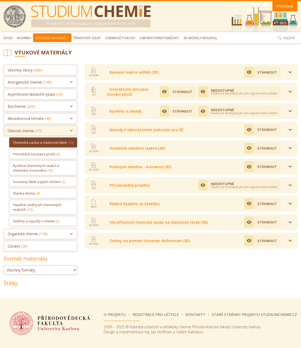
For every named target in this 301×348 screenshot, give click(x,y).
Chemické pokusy (120, 37)
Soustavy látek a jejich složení (39, 181)
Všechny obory (25, 70)
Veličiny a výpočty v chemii (36, 221)
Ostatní (18, 246)
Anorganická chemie (30, 82)
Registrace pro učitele (156, 314)
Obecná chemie (25, 130)
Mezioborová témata (29, 118)
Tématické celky (87, 37)
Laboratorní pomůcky (159, 37)
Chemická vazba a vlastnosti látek (43, 142)
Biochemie (21, 106)
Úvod (8, 37)
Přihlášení (284, 6)
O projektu (115, 314)
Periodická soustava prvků (36, 154)
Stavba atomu (26, 193)
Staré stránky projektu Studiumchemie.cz (254, 314)
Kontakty (195, 314)
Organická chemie (28, 233)
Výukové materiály (52, 37)
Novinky (24, 37)
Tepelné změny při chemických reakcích (37, 207)
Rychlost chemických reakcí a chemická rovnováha (36, 168)
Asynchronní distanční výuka (35, 94)
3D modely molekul (200, 37)
